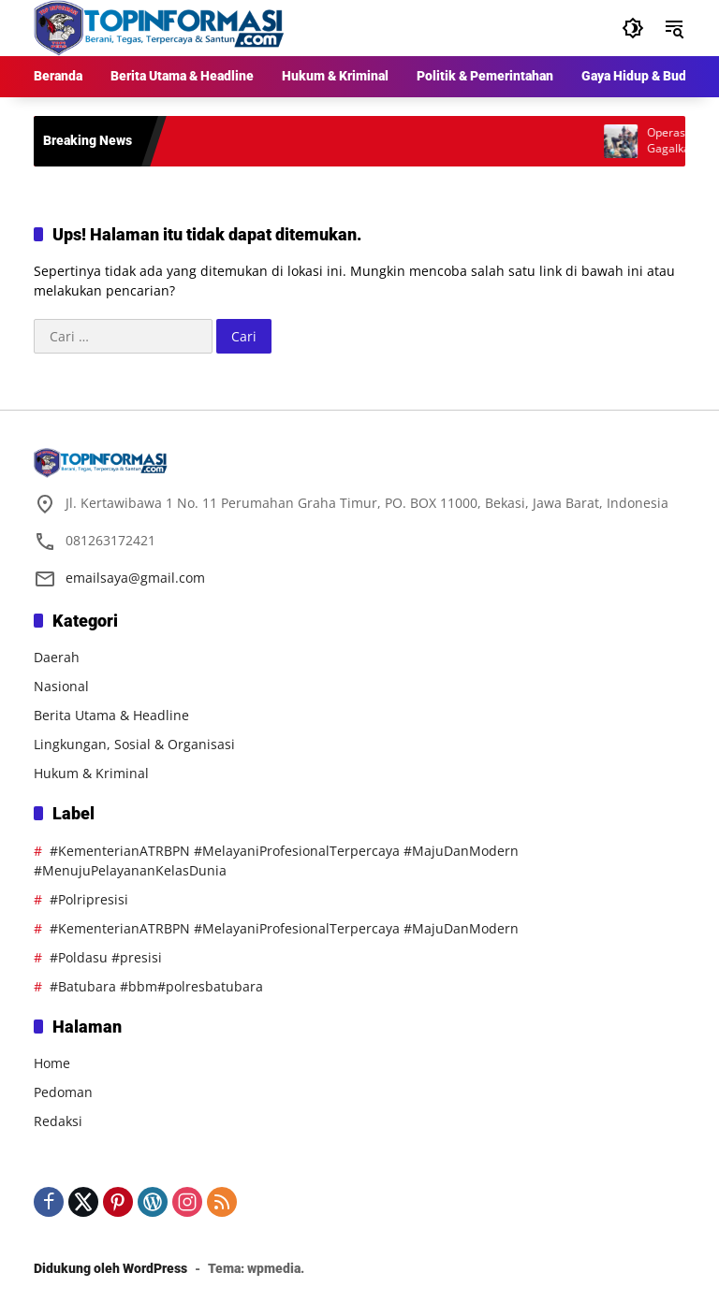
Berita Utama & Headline (111, 715)
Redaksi (58, 1121)
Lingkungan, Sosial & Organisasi (134, 744)
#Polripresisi (89, 899)
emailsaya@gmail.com (135, 577)
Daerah (57, 657)
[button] (633, 28)
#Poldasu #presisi (106, 957)
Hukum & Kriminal (91, 773)
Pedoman (63, 1092)
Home (52, 1063)
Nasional (61, 686)
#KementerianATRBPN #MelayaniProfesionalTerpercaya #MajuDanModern (284, 928)
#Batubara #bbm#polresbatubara (156, 986)
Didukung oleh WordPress (110, 1268)
